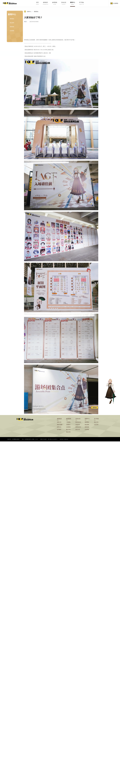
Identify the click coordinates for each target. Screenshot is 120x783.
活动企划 (63, 3)
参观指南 (54, 3)
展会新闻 (12, 22)
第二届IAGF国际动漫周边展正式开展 (37, 409)
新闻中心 (72, 3)
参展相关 (45, 3)
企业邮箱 (114, 3)
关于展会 (81, 3)
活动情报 (12, 30)
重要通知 (12, 18)
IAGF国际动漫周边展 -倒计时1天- (36, 406)
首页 (37, 3)
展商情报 (12, 26)
